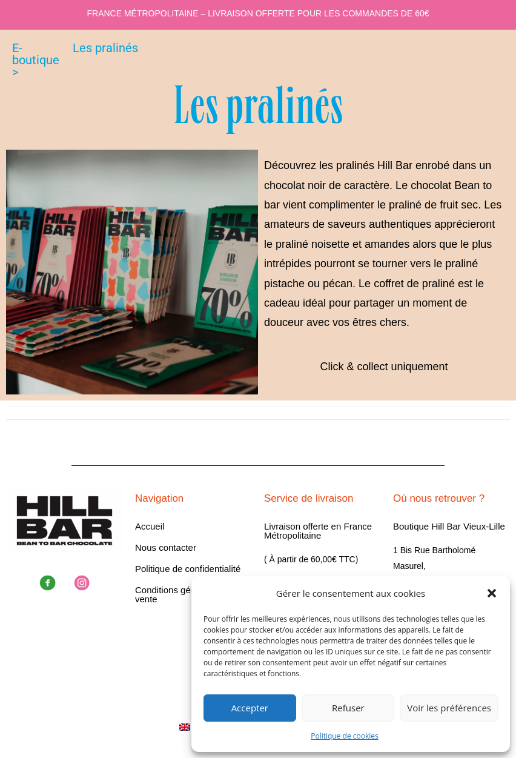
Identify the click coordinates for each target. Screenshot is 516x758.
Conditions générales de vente (184, 594)
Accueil (149, 526)
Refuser (348, 708)
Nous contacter (165, 547)
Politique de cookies (345, 736)
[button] (492, 593)
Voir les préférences (449, 708)
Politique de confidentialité (187, 569)
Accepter (249, 708)
